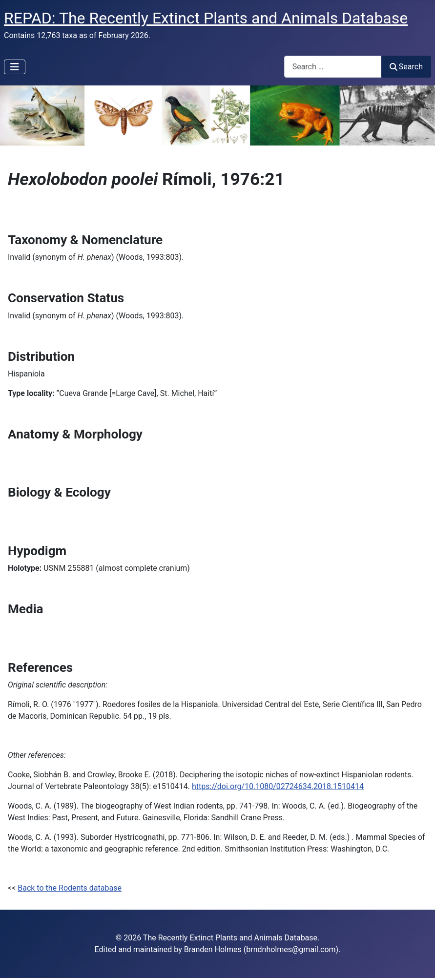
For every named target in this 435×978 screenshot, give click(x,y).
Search (406, 66)
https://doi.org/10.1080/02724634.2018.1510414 (278, 786)
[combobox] (333, 67)
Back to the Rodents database (70, 888)
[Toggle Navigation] (14, 67)
